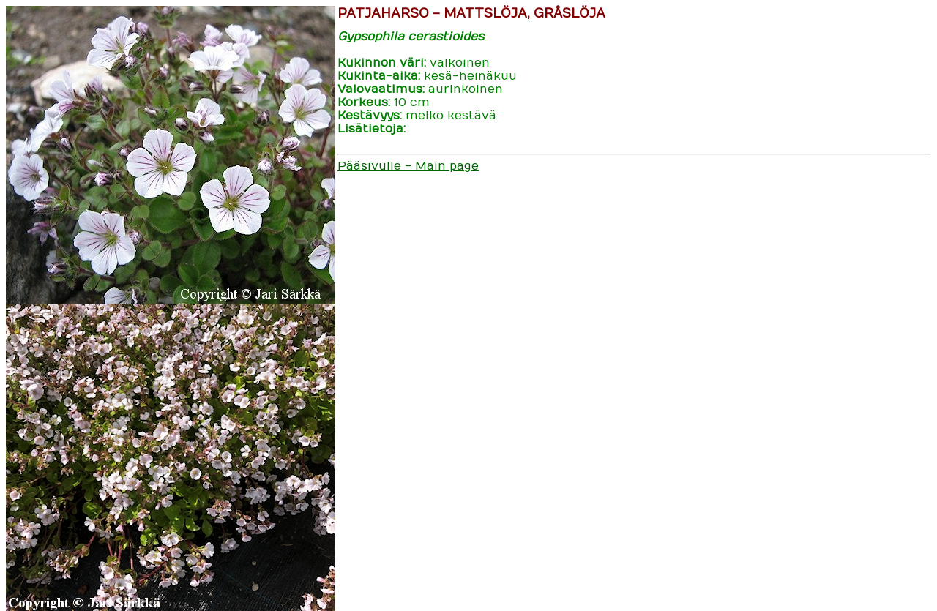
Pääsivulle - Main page (408, 166)
